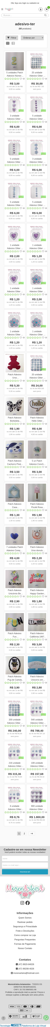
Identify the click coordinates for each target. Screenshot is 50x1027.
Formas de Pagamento (25, 944)
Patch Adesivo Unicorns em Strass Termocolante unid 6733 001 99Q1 (37, 678)
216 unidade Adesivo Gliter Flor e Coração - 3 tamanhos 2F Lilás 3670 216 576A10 (14, 765)
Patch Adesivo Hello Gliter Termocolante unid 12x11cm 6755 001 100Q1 (37, 420)
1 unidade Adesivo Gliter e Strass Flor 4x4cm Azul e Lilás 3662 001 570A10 (37, 333)
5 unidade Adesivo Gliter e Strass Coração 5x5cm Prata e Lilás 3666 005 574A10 (37, 118)
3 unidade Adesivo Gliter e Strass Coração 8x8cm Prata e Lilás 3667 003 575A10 (14, 118)
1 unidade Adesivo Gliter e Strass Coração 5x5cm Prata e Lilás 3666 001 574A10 (37, 247)
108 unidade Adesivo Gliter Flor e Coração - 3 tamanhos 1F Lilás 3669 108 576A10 (37, 765)
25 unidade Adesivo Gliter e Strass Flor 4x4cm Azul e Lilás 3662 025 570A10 (37, 74)
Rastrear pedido (25, 922)
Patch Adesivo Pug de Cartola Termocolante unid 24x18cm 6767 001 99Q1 (14, 678)
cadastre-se (34, 3)
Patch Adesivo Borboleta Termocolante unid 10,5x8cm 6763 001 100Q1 (15, 420)
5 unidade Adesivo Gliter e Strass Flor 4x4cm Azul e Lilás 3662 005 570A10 (37, 204)
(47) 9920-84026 (25, 964)
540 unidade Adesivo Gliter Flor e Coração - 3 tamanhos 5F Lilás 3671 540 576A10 (37, 722)
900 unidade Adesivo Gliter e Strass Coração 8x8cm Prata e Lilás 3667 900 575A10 (37, 808)
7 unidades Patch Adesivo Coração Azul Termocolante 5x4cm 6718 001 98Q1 (14, 549)
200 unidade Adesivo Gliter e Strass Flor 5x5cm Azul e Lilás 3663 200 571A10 (14, 722)
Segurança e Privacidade (25, 926)
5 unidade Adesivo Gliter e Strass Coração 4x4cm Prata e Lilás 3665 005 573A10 (14, 161)
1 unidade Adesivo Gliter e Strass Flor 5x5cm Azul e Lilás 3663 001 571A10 (14, 333)
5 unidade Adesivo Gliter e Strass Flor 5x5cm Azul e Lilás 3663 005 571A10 (14, 204)
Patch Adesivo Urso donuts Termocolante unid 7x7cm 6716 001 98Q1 (37, 549)
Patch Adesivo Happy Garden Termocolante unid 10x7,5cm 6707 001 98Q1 (37, 592)
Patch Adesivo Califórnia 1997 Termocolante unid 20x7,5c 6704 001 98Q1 (37, 635)
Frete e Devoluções (25, 931)
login (24, 3)
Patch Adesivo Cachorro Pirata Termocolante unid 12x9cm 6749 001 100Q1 (15, 463)
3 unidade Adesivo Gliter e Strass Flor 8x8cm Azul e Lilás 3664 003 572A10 (37, 161)
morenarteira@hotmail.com (25, 973)
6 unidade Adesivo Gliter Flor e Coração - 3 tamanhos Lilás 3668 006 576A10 (14, 808)
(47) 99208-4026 (25, 969)
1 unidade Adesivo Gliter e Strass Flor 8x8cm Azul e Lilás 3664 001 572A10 (37, 290)
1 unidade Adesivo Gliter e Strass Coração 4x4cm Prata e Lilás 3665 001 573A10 (14, 290)
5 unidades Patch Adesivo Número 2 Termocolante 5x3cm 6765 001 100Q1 (14, 74)
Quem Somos (25, 918)
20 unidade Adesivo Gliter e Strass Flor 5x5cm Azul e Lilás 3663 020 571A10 (37, 376)
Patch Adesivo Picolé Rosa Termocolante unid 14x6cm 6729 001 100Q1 (37, 506)
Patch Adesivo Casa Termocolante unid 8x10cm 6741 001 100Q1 (15, 506)
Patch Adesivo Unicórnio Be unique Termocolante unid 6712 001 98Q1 (14, 592)
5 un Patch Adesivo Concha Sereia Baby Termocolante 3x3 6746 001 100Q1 (37, 463)
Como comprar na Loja (25, 935)
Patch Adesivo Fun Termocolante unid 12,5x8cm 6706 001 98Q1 (14, 635)
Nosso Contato (25, 948)
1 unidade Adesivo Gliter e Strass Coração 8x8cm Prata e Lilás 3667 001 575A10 (14, 247)
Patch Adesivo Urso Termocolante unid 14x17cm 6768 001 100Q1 (15, 376)
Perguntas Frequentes (24, 939)
